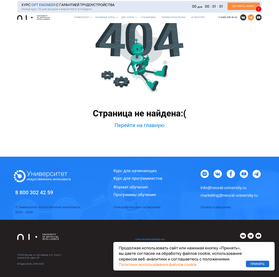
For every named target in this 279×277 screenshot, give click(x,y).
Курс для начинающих (135, 170)
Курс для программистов (137, 178)
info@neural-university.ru (223, 187)
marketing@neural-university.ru (229, 195)
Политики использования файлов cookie (158, 264)
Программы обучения (134, 194)
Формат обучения (130, 187)
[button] (139, 6)
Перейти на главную (139, 125)
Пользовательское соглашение (136, 207)
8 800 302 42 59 (34, 193)
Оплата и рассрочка (216, 207)
